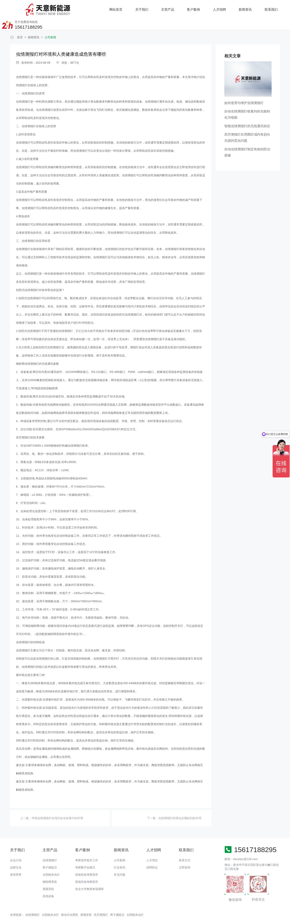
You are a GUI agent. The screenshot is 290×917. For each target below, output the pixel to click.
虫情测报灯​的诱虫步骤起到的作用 (179, 804)
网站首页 (67, 8)
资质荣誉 (15, 861)
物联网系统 (50, 868)
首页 (20, 24)
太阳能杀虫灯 (51, 861)
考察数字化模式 (85, 854)
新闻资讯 (196, 8)
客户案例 (144, 8)
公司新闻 (50, 24)
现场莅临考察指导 (86, 861)
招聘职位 (152, 854)
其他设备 (48, 882)
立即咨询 (184, 854)
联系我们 (222, 8)
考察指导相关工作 (86, 847)
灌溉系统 (48, 875)
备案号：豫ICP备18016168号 (143, 912)
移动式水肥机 (69, 901)
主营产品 (119, 8)
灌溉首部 (86, 901)
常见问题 (119, 861)
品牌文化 (15, 854)
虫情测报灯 (50, 847)
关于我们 (93, 8)
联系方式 (184, 847)
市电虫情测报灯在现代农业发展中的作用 (57, 804)
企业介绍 (15, 847)
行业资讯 (119, 854)
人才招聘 (170, 8)
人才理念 (152, 847)
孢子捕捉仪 (50, 854)
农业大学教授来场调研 (89, 875)
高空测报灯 (101, 901)
